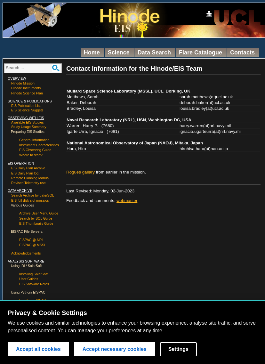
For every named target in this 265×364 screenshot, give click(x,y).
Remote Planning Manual (30, 178)
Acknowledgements (26, 253)
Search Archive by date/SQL (32, 195)
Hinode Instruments (26, 88)
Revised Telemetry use (28, 183)
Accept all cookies (38, 349)
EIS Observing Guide (35, 150)
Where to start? (31, 155)
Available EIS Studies (27, 122)
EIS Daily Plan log (24, 173)
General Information (34, 140)
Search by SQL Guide (35, 218)
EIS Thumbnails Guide (36, 223)
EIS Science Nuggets (27, 110)
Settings (178, 349)
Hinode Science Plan (27, 93)
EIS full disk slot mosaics (30, 200)
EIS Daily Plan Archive (28, 168)
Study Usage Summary (28, 127)
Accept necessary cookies (115, 349)
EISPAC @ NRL (31, 240)
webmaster (126, 200)
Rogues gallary (80, 172)
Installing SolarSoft (33, 274)
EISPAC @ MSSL (32, 245)
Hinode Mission (23, 83)
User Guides (28, 279)
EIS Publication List (26, 106)
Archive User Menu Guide (38, 213)
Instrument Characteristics (39, 145)
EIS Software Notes (34, 284)
